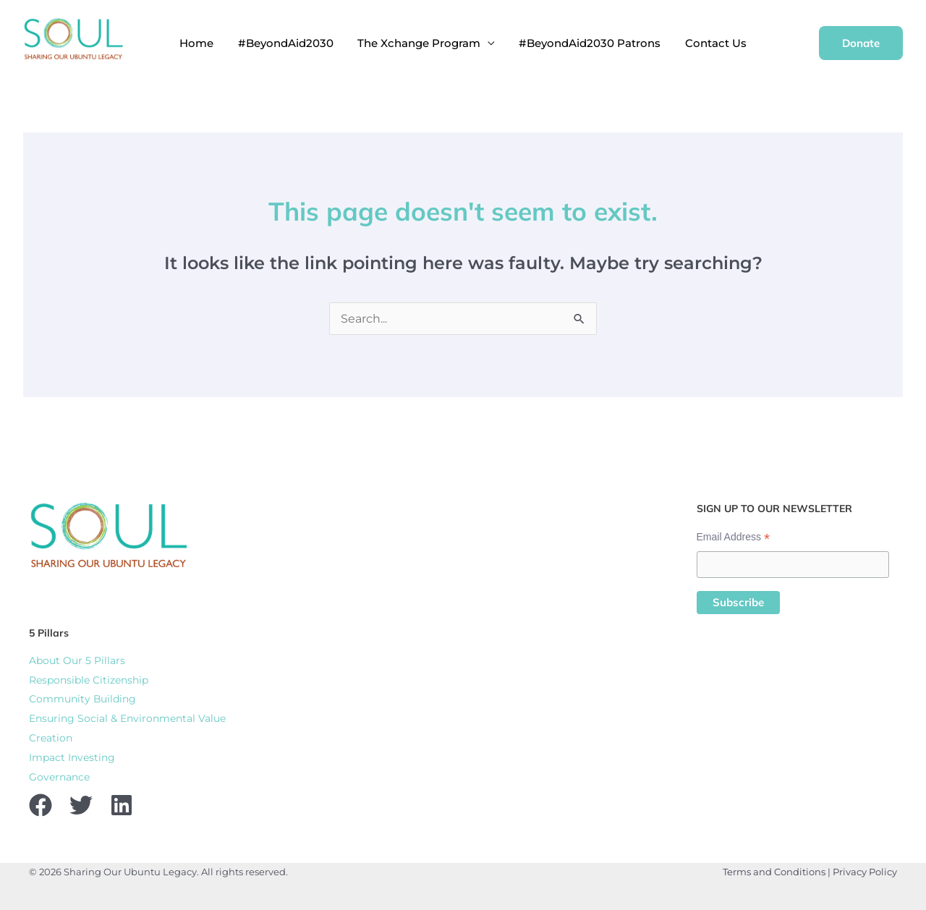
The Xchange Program (418, 43)
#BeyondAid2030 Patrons (580, 43)
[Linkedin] (121, 801)
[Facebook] (40, 801)
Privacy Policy (865, 868)
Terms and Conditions (774, 868)
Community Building (83, 698)
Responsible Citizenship (88, 679)
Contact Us (696, 43)
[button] (861, 43)
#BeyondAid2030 (295, 43)
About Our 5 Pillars (77, 660)
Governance (59, 773)
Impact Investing (72, 754)
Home (216, 43)
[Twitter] (81, 801)
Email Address (733, 537)
